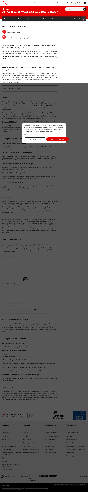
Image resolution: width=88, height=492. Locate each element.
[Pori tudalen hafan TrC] (5, 3)
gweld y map (24, 38)
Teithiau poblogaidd (74, 18)
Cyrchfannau (31, 18)
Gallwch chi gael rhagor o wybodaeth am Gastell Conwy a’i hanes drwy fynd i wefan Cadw (29, 57)
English (79, 3)
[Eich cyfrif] (85, 3)
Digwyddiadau (42, 18)
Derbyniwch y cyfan (54, 139)
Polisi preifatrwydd (29, 134)
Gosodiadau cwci (33, 139)
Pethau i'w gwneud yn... (57, 18)
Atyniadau (21, 18)
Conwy (18, 32)
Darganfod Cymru (9, 18)
